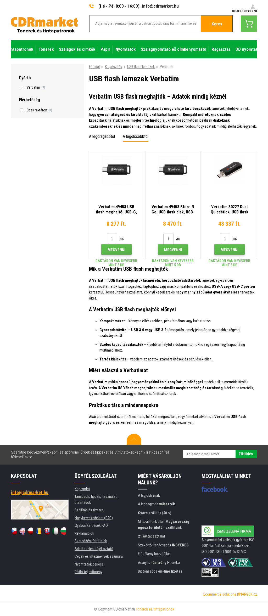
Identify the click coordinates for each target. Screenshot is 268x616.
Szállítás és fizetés (89, 510)
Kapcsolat (82, 489)
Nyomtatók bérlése (89, 564)
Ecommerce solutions (219, 594)
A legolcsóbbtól (135, 136)
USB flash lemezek (141, 67)
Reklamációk (84, 533)
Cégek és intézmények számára (99, 556)
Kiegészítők (113, 67)
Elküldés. (246, 453)
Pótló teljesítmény (88, 571)
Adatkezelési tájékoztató (94, 548)
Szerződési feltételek (91, 541)
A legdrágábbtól (102, 136)
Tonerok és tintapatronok (155, 609)
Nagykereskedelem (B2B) (94, 518)
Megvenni (116, 249)
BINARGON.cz (247, 594)
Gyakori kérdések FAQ (91, 525)
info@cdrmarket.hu (160, 6)
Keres (216, 23)
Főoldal (94, 67)
